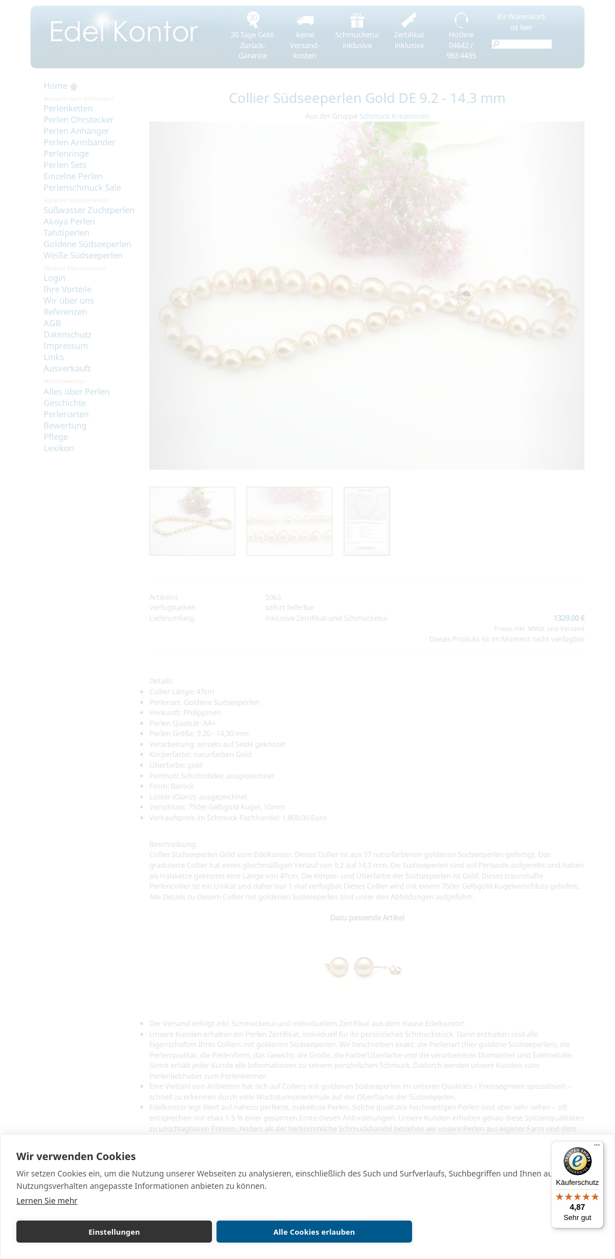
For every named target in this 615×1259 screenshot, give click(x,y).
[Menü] (597, 1147)
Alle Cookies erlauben (314, 1232)
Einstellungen (114, 1232)
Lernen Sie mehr (46, 1200)
